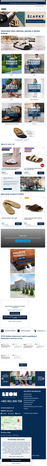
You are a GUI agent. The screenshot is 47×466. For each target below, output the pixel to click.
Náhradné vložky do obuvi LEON (9, 218)
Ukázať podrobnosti (16, 463)
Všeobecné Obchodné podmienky (31, 398)
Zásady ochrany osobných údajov (32, 455)
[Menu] (44, 9)
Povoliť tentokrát (15, 313)
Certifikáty (26, 408)
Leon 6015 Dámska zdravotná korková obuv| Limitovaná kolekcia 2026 (11, 169)
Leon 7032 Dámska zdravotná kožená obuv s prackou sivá (33, 169)
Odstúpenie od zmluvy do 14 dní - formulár (33, 406)
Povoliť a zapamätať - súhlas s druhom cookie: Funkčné (15, 317)
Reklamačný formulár (28, 402)
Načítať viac (23, 365)
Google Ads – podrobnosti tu (23, 448)
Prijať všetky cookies (16, 460)
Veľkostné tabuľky (27, 394)
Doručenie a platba (28, 396)
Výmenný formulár (28, 404)
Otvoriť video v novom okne (15, 321)
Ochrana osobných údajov (29, 400)
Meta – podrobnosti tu (9, 450)
